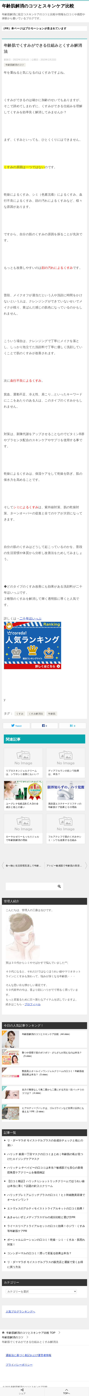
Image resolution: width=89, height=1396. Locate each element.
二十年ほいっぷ (31, 618)
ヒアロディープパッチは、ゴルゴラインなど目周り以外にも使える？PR (53, 1110)
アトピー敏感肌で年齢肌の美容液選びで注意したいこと (67, 865)
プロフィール (32, 1004)
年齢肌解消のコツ (15, 64)
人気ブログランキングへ (20, 1311)
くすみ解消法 (36, 713)
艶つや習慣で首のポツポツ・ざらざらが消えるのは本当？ (52, 1054)
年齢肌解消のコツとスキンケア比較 (38, 5)
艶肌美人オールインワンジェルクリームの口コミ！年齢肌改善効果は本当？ (53, 1073)
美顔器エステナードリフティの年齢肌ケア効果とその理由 (65, 805)
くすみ (19, 713)
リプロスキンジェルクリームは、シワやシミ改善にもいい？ (22, 772)
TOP (30, 1332)
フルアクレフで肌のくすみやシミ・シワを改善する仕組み (65, 838)
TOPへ (67, 1391)
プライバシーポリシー (19, 1364)
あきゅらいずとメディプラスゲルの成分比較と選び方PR (41, 1217)
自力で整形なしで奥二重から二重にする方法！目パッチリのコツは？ (53, 1091)
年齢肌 (51, 713)
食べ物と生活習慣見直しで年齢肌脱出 (25, 865)
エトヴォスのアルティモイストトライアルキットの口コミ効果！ (46, 1208)
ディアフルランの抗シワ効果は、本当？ (63, 772)
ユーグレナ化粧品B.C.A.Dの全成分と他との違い (22, 805)
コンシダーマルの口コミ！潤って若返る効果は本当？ (39, 1253)
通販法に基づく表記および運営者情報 (28, 1355)
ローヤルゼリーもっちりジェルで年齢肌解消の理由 (22, 838)
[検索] (34, 886)
